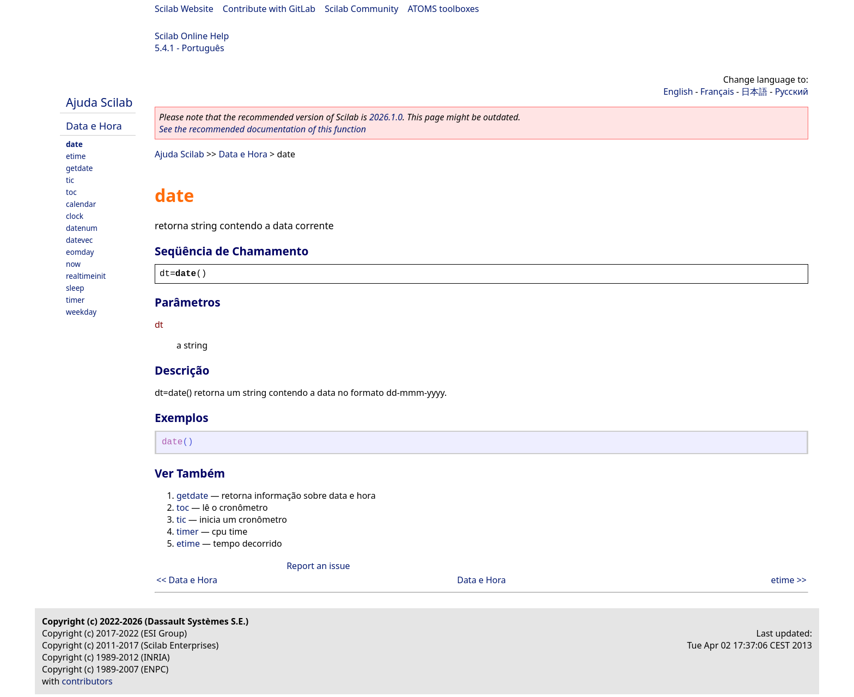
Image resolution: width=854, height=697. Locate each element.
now (73, 264)
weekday (81, 312)
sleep (75, 288)
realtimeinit (86, 276)
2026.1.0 (385, 117)
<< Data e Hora (186, 580)
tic (70, 180)
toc (71, 192)
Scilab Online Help (192, 36)
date (74, 144)
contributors (87, 681)
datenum (81, 228)
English (678, 91)
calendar (81, 204)
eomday (80, 252)
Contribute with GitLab (269, 9)
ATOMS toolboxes (443, 9)
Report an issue (318, 566)
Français (717, 91)
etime (76, 156)
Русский (791, 91)
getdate (79, 168)
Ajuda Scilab (99, 102)
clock (74, 216)
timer (75, 300)
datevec (79, 240)
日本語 (754, 91)
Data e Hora (94, 125)
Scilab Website (184, 9)
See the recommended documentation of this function (262, 129)
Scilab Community (361, 9)
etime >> (789, 580)
